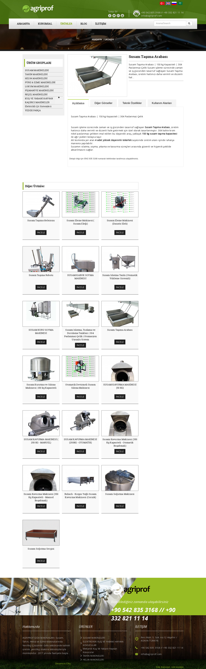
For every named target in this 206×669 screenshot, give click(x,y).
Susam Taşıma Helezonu (41, 220)
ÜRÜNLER (66, 23)
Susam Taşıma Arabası (120, 329)
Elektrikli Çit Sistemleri (38, 106)
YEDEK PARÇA (33, 110)
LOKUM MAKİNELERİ (37, 86)
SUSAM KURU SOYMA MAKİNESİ (41, 331)
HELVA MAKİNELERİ (36, 78)
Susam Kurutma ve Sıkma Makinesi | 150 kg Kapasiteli (41, 386)
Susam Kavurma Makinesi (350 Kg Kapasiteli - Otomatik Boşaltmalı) (120, 442)
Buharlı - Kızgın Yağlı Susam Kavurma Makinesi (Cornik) (81, 495)
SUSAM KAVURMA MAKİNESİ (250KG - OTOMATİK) (80, 441)
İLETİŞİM (100, 23)
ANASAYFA (23, 23)
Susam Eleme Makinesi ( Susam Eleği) (80, 222)
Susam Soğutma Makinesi (119, 494)
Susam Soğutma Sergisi (41, 548)
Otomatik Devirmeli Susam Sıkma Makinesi (80, 386)
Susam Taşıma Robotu (41, 275)
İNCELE (41, 232)
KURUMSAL (45, 23)
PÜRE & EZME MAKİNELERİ (40, 82)
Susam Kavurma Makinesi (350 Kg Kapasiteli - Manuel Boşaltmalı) (41, 497)
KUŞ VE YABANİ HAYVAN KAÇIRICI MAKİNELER (39, 100)
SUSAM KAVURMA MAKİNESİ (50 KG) (119, 386)
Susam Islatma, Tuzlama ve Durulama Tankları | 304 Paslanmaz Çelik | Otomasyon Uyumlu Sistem (80, 334)
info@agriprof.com (151, 15)
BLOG (83, 23)
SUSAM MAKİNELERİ (37, 70)
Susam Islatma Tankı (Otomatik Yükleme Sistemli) (120, 277)
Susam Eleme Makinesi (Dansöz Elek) (120, 222)
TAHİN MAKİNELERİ (36, 74)
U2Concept (177, 667)
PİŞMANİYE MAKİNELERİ (39, 90)
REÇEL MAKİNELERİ (36, 94)
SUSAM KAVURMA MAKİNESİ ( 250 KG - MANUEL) (41, 441)
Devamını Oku (63, 663)
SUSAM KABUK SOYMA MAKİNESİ (80, 277)
